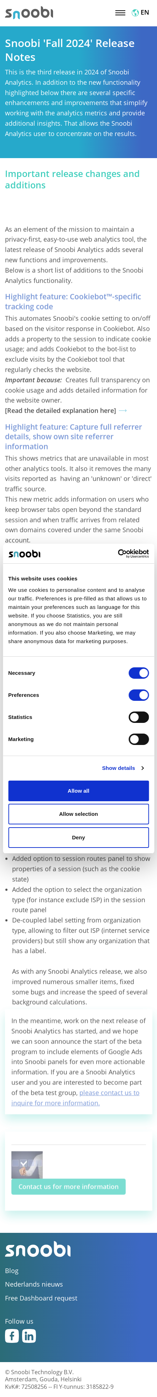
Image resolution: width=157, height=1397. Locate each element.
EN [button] (140, 12)
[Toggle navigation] (120, 12)
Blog (12, 1271)
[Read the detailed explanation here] (60, 452)
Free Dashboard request (41, 1298)
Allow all (78, 791)
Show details (118, 768)
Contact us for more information (69, 1194)
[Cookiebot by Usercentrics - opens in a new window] (118, 553)
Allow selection (78, 814)
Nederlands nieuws (34, 1284)
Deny (78, 837)
